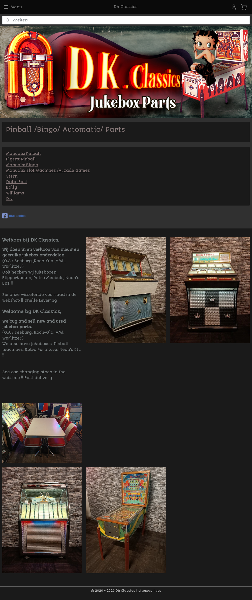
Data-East (16, 182)
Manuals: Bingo (22, 164)
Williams (15, 193)
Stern (12, 176)
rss (158, 590)
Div (9, 198)
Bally (11, 187)
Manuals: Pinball (23, 153)
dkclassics (14, 216)
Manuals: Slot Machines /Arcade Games (48, 170)
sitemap (145, 590)
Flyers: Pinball (21, 159)
